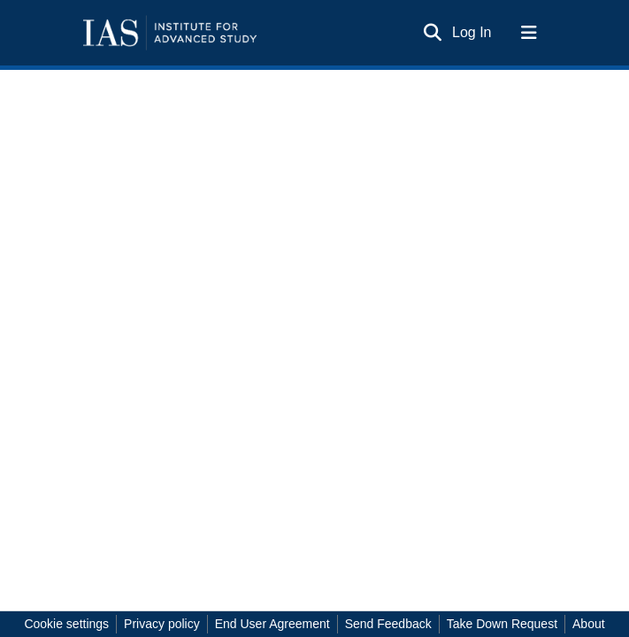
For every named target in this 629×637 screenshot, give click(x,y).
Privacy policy (162, 624)
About (588, 624)
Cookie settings (66, 624)
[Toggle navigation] (529, 32)
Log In (472, 32)
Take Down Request (502, 624)
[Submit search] (432, 32)
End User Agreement (272, 624)
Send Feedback (388, 624)
